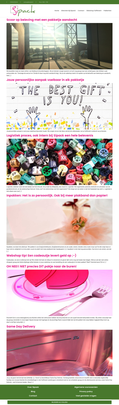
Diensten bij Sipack (68, 11)
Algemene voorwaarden (86, 387)
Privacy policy (86, 391)
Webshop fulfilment (93, 11)
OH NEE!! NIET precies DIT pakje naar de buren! (42, 266)
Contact (81, 11)
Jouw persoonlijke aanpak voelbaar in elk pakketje (45, 80)
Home (57, 11)
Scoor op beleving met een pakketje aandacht (42, 20)
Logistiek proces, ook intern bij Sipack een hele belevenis (50, 135)
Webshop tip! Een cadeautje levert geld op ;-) (41, 255)
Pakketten (107, 11)
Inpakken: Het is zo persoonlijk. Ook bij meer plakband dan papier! (57, 195)
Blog (33, 391)
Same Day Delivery (21, 326)
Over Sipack (33, 387)
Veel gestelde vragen (86, 395)
